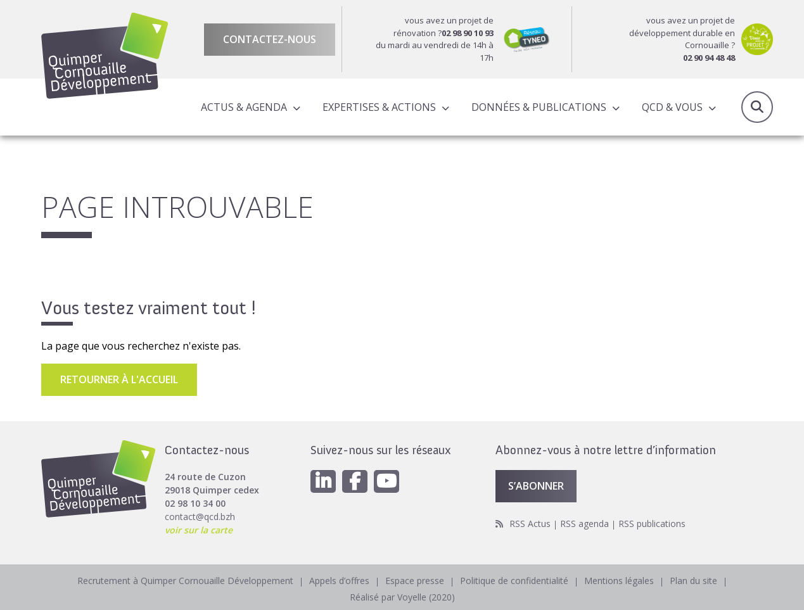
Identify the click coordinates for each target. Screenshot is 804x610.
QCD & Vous (672, 107)
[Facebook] (354, 481)
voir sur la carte (199, 530)
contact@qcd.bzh (200, 517)
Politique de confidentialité (514, 581)
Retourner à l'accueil (119, 379)
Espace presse (414, 581)
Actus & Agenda (244, 107)
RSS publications (652, 524)
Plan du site (693, 581)
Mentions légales (619, 581)
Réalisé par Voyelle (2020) (402, 597)
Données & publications (538, 107)
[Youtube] (386, 481)
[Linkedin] (323, 481)
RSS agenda (584, 524)
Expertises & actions (379, 107)
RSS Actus (530, 524)
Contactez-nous (269, 39)
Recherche (757, 107)
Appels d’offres (339, 581)
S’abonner (536, 486)
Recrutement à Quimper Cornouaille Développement (185, 581)
